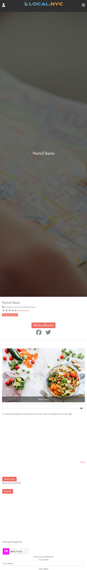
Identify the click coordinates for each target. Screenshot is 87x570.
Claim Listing (9, 479)
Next (82, 462)
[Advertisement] (25, 519)
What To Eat (16, 551)
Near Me (7, 491)
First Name (44, 559)
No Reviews (23, 310)
